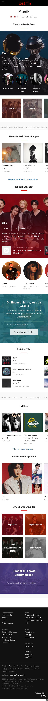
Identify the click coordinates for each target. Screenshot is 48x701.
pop (24, 286)
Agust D (16, 383)
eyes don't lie (29, 165)
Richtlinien (30, 681)
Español (20, 666)
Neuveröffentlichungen (29, 17)
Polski (11, 669)
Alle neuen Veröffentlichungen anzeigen (23, 179)
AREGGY (26, 168)
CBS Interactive (7, 679)
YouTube (28, 657)
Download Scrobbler (10, 632)
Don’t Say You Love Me (22, 369)
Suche (41, 583)
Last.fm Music (22, 688)
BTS (14, 360)
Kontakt (5, 618)
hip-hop (4, 286)
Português (19, 669)
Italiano (36, 666)
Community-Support (33, 618)
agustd (15, 386)
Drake (4, 283)
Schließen (47, 700)
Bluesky (28, 652)
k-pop (6, 228)
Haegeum (17, 380)
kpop (23, 228)
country (30, 286)
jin (13, 375)
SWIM (15, 358)
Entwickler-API (7, 635)
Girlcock (5, 438)
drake (14, 286)
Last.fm (24, 3)
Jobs (4, 620)
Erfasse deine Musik (32, 615)
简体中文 (12, 671)
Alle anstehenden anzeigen (23, 449)
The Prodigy (8, 88)
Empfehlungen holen (24, 332)
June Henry (6, 168)
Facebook (29, 646)
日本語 (4, 669)
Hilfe (26, 623)
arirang (23, 363)
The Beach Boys (29, 440)
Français (28, 666)
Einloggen (29, 635)
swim (15, 363)
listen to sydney (8, 165)
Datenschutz (21, 681)
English (4, 666)
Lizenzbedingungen (9, 681)
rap (9, 286)
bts (15, 228)
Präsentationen (8, 623)
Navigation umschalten (3, 3)
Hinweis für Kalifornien (10, 683)
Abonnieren (29, 637)
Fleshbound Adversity (11, 435)
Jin (14, 372)
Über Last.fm (7, 615)
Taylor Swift (28, 283)
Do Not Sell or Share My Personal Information (18, 686)
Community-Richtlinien (33, 620)
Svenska (37, 669)
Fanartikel (6, 643)
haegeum (25, 386)
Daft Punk (23, 58)
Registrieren (29, 632)
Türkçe (4, 671)
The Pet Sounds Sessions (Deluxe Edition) (30, 438)
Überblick (14, 17)
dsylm (21, 375)
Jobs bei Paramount (10, 688)
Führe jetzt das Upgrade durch (36, 127)
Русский (28, 669)
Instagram (29, 654)
